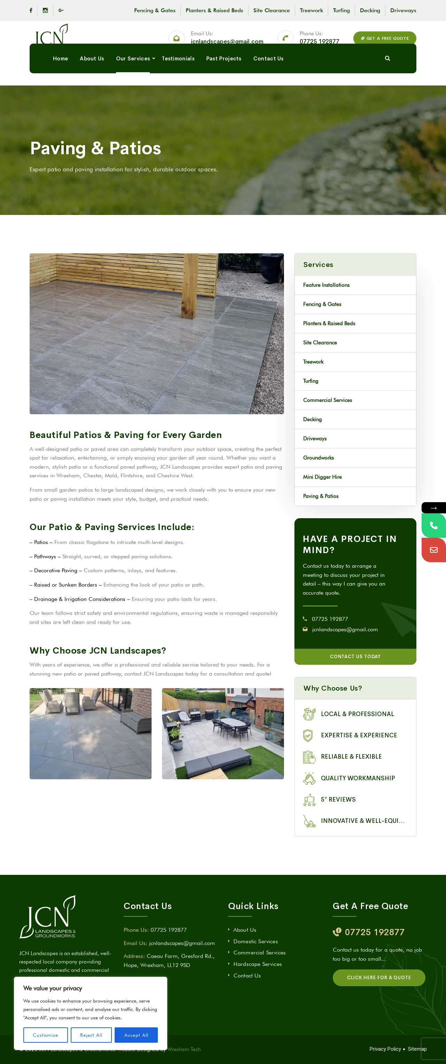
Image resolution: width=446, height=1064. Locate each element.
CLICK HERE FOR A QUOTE (379, 978)
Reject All (91, 1035)
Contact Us (268, 83)
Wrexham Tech (184, 1049)
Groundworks (318, 458)
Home (60, 83)
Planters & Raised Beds (214, 10)
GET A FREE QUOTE (385, 44)
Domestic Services (255, 941)
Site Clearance (271, 10)
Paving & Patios (320, 496)
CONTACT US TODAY (355, 657)
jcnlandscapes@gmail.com (227, 48)
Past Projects (223, 83)
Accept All (136, 1035)
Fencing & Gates (155, 10)
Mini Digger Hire (322, 477)
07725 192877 (319, 48)
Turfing (341, 10)
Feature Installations (326, 285)
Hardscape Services (257, 964)
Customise (45, 1035)
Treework (311, 10)
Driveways (403, 10)
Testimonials (178, 83)
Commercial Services (327, 400)
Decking (370, 10)
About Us (92, 83)
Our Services (133, 83)
